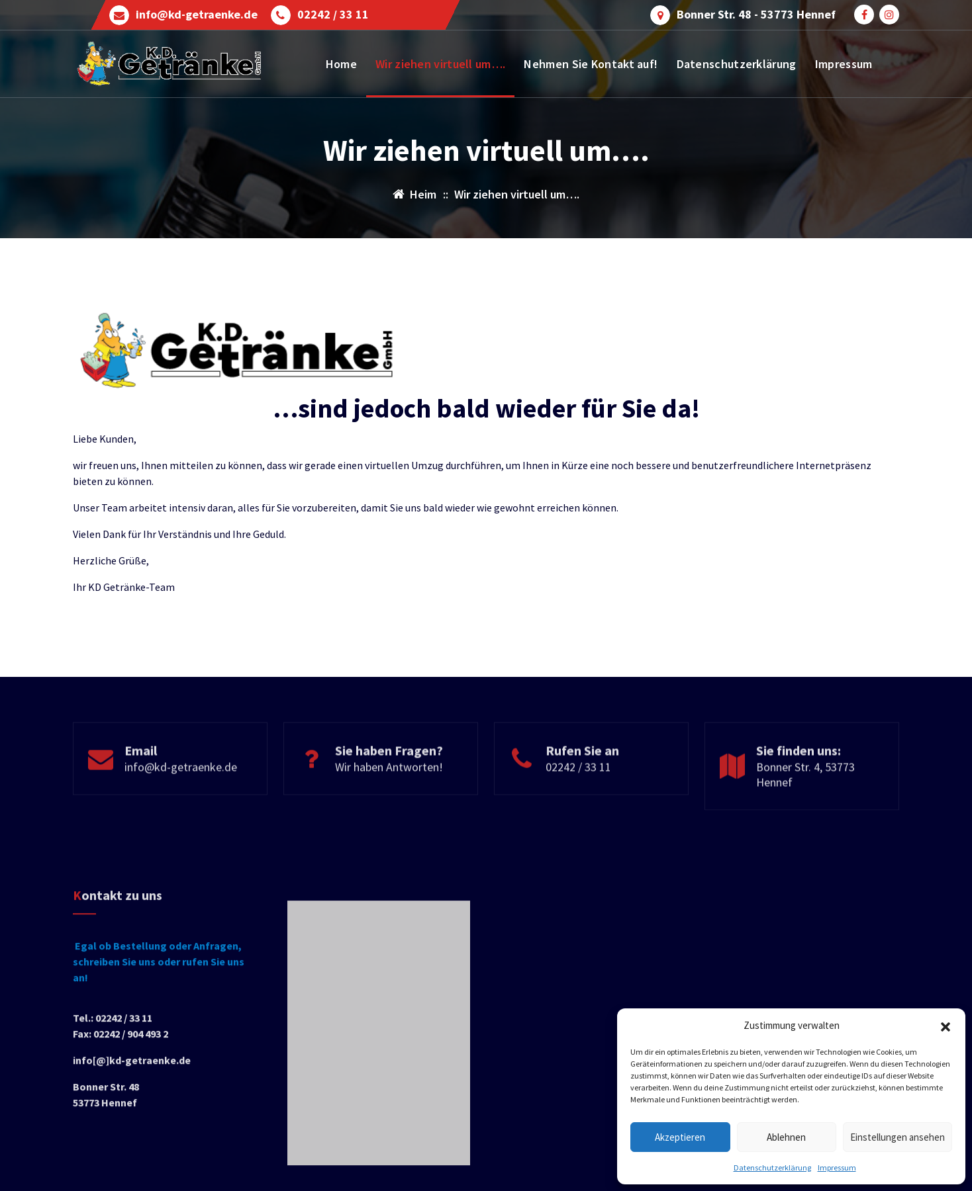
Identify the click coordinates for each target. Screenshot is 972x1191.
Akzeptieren (680, 1137)
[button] (945, 1025)
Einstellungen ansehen (897, 1137)
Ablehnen (786, 1137)
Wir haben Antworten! (389, 803)
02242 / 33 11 (333, 14)
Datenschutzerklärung (772, 1167)
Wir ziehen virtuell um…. (440, 63)
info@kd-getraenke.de (197, 14)
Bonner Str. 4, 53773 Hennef (805, 811)
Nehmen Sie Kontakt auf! (590, 63)
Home (341, 63)
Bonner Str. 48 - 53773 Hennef (756, 14)
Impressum (837, 1167)
